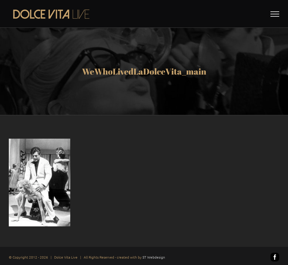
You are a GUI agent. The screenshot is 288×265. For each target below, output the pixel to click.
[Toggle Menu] (275, 14)
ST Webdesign (154, 257)
